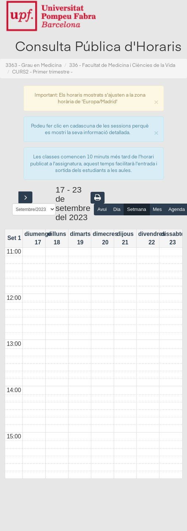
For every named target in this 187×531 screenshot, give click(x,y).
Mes (157, 209)
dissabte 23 (172, 238)
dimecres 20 (105, 238)
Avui (102, 209)
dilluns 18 (56, 238)
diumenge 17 (38, 238)
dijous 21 (125, 238)
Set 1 (14, 238)
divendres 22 (151, 238)
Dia (117, 209)
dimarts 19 (80, 238)
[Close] (156, 101)
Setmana (136, 209)
